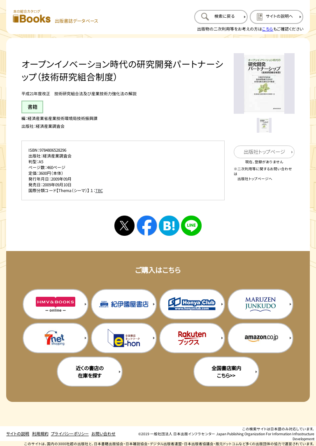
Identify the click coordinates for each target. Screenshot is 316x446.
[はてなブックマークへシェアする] (169, 226)
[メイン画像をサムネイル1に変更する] (264, 125)
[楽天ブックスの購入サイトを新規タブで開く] (192, 338)
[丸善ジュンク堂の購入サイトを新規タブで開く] (260, 304)
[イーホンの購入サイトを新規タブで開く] (124, 338)
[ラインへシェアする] (191, 226)
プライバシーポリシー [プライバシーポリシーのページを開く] (70, 434)
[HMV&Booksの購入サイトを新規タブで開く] (55, 304)
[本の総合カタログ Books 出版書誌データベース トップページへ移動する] (55, 16)
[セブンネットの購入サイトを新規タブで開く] (55, 338)
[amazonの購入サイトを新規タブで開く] (260, 338)
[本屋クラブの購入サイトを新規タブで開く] (192, 304)
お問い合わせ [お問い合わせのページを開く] (103, 434)
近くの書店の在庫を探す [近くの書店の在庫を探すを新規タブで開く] (90, 371)
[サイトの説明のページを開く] (276, 17)
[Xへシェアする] (124, 226)
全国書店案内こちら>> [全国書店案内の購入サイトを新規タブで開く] (226, 371)
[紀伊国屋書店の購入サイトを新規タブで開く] (124, 304)
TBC (99, 190)
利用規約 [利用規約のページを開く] (40, 434)
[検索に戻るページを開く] (221, 17)
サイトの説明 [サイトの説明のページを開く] (17, 434)
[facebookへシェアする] (147, 226)
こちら (267, 29)
